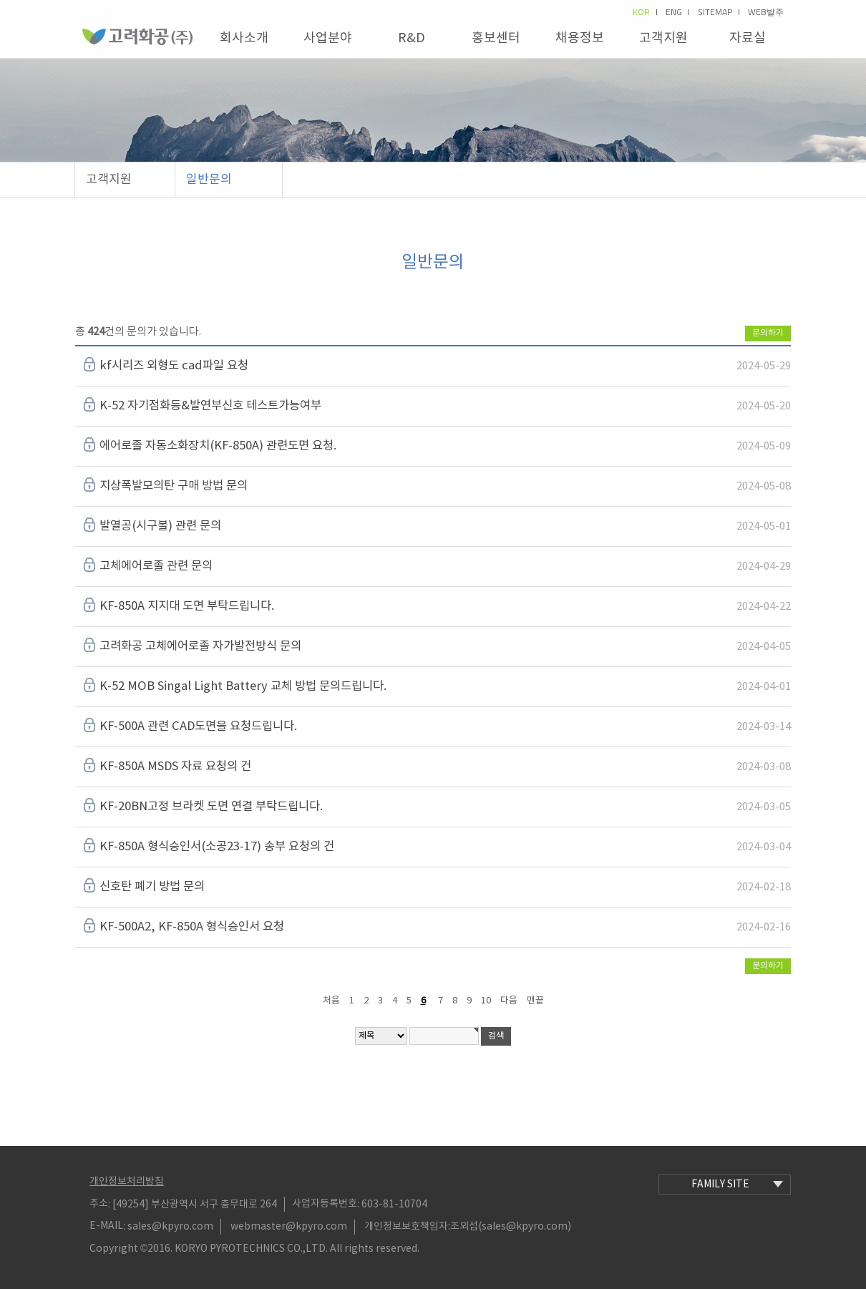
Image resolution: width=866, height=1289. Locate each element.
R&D (411, 38)
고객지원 (663, 38)
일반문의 (209, 179)
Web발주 (766, 12)
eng (677, 12)
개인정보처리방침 (126, 1181)
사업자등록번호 (324, 1204)
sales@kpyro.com (170, 1226)
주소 (98, 1204)
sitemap (718, 12)
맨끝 (535, 1001)
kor (645, 12)
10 (486, 1001)
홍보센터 (496, 38)
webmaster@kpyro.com (288, 1226)
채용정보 (579, 38)
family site (737, 1184)
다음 (508, 1001)
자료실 (747, 38)
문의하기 (768, 333)
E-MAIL (106, 1226)
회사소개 (244, 38)
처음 (331, 1001)
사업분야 (327, 38)
